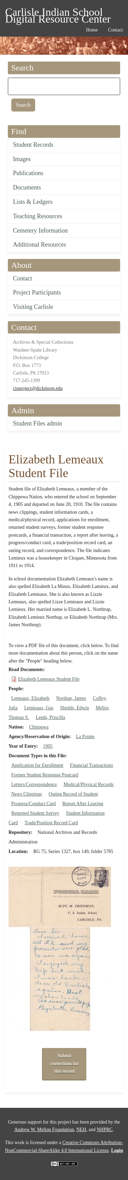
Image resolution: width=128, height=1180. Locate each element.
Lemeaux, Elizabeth (30, 698)
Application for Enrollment (37, 765)
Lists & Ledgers (33, 201)
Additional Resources (39, 244)
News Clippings (26, 794)
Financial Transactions (91, 765)
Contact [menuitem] (115, 29)
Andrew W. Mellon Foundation (44, 1129)
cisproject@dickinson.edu (37, 388)
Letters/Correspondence (34, 784)
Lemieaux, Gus (39, 707)
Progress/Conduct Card (33, 803)
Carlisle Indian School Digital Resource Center (58, 13)
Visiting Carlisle (33, 306)
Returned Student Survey (35, 813)
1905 (48, 746)
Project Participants (37, 292)
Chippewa (38, 727)
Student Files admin (37, 423)
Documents (27, 187)
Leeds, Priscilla (50, 717)
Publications (28, 173)
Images (22, 159)
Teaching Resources (37, 216)
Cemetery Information (40, 230)
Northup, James (71, 698)
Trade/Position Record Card (51, 822)
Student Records (33, 144)
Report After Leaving (82, 803)
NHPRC (105, 1129)
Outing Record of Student (73, 794)
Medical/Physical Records (88, 784)
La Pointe (85, 736)
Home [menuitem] (92, 29)
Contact (22, 278)
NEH (81, 1129)
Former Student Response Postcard (44, 774)
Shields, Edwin (74, 707)
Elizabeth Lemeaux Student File (49, 679)
